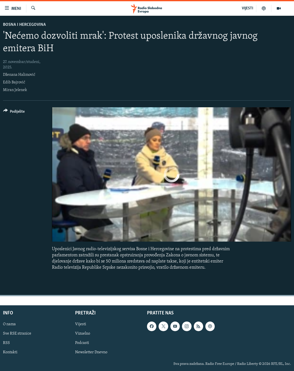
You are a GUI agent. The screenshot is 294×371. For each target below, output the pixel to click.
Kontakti (10, 353)
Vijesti (80, 324)
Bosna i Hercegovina (24, 24)
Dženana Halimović (19, 75)
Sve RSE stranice (17, 334)
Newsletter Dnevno (91, 353)
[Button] (14, 112)
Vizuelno (82, 334)
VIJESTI (247, 8)
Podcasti (82, 343)
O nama (9, 324)
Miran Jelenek (15, 90)
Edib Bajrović (14, 82)
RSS (6, 343)
